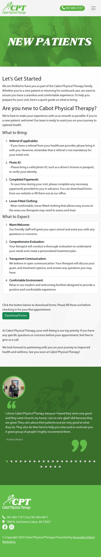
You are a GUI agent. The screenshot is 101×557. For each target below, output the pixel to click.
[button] (7, 461)
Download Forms (16, 315)
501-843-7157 (72, 8)
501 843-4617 (39, 517)
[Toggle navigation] (93, 8)
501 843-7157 (15, 517)
